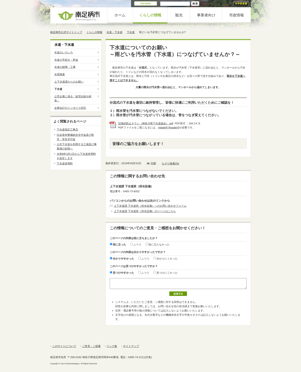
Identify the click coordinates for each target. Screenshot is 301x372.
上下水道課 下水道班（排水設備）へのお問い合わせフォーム (150, 205)
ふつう (137, 244)
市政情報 (236, 15)
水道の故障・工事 (65, 67)
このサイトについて (64, 346)
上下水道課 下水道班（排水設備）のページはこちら (145, 211)
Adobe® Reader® (168, 127)
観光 (179, 15)
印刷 (153, 163)
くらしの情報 (150, 15)
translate (145, 3)
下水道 (131, 32)
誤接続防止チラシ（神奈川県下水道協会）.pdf (145, 123)
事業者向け (206, 15)
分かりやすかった (123, 258)
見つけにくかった (167, 272)
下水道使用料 (65, 163)
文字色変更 (241, 3)
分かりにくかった (167, 258)
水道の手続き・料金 (66, 59)
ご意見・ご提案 (91, 346)
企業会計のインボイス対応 (70, 107)
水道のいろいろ (63, 52)
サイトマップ (131, 346)
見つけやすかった (123, 272)
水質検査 (59, 74)
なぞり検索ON (170, 163)
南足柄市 (78, 15)
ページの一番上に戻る (237, 339)
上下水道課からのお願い (69, 81)
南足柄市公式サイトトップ (66, 32)
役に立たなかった (159, 244)
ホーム (120, 15)
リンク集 (111, 346)
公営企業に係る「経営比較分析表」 (73, 98)
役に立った (119, 244)
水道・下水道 (114, 32)
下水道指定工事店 (67, 129)
